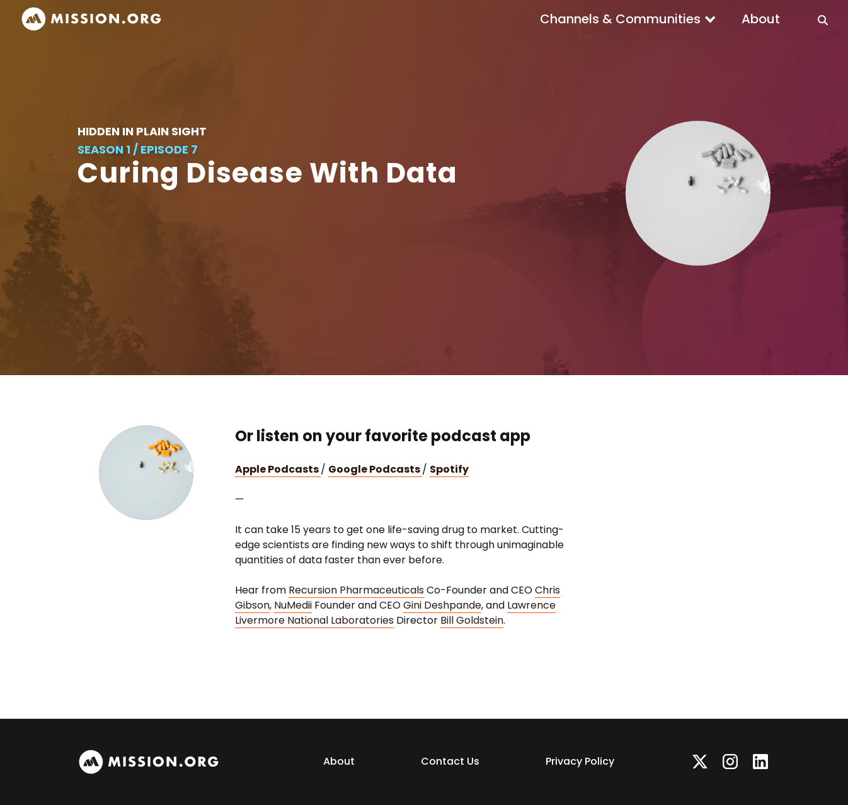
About (761, 19)
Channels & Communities (620, 19)
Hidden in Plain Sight (142, 131)
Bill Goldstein (471, 620)
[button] (628, 19)
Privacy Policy (580, 761)
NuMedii (293, 605)
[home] (91, 19)
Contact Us (450, 761)
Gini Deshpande (442, 605)
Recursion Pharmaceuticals (356, 590)
